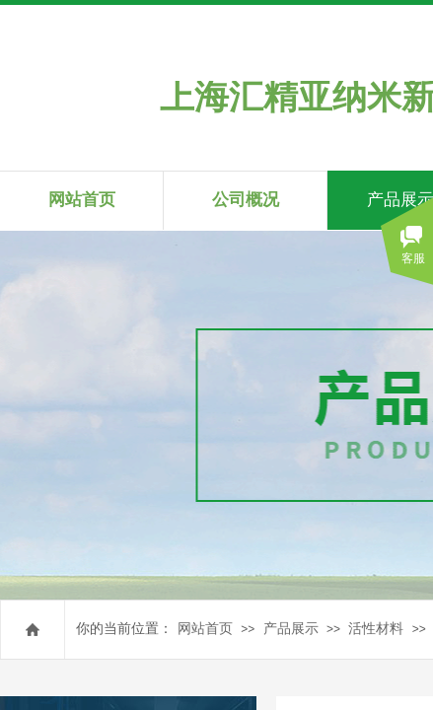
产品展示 (291, 628)
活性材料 (375, 628)
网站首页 (205, 628)
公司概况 (245, 199)
